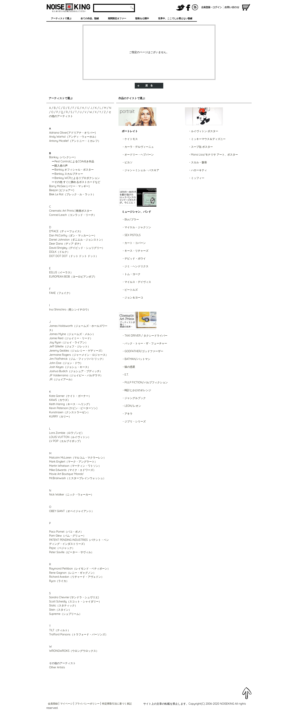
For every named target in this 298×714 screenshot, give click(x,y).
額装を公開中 (142, 18)
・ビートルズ (130, 289)
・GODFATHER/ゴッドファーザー (142, 351)
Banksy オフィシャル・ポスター (74, 169)
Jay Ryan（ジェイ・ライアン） (68, 342)
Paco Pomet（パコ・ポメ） (66, 531)
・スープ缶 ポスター (200, 146)
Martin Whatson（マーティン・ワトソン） (75, 465)
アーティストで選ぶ (61, 18)
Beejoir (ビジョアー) (61, 190)
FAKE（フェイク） (60, 293)
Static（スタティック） (63, 605)
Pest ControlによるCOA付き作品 (74, 161)
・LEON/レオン (131, 406)
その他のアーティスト (62, 663)
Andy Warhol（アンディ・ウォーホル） (73, 136)
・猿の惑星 (128, 367)
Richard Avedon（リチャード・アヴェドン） (76, 576)
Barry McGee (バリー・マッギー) (69, 186)
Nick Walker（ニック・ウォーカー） (71, 494)
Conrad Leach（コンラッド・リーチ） (72, 215)
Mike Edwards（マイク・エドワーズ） (72, 470)
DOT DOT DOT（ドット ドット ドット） (73, 256)
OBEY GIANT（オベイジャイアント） (71, 511)
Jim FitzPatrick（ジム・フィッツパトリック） (77, 359)
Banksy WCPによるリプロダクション (77, 178)
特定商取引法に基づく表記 (117, 703)
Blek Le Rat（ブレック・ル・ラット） (72, 194)
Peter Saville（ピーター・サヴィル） (71, 552)
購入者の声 (61, 165)
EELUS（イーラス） (61, 272)
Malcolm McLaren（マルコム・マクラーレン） (77, 457)
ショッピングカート (246, 7)
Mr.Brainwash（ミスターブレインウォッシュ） (77, 478)
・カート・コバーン (134, 243)
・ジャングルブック (134, 398)
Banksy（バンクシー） (63, 157)
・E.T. (125, 374)
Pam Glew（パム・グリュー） (67, 535)
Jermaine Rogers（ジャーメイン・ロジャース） (78, 355)
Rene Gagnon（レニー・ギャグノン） (72, 572)
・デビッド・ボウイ (134, 258)
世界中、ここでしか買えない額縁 (175, 18)
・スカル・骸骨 (197, 162)
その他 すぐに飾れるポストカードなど (77, 182)
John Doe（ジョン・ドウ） (66, 363)
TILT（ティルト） (59, 630)
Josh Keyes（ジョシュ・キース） (69, 367)
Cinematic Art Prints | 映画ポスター (70, 210)
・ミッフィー (196, 178)
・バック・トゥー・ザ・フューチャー (144, 343)
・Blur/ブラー (130, 219)
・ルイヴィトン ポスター (203, 131)
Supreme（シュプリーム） (65, 614)
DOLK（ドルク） (59, 252)
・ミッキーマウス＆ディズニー (207, 139)
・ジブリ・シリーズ (134, 421)
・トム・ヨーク (131, 274)
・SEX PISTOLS (131, 235)
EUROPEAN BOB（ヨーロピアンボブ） (72, 276)
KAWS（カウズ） (59, 400)
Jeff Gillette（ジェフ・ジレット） (69, 346)
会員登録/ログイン (211, 7)
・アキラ (127, 413)
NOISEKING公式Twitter (180, 7)
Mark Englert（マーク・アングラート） (73, 461)
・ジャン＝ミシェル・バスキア (140, 170)
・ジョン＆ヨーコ (132, 297)
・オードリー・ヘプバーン (138, 154)
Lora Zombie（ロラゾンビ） (66, 433)
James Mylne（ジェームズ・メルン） (72, 334)
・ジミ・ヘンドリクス (135, 266)
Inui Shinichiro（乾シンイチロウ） (69, 309)
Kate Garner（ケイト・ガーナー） (70, 396)
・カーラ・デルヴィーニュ (138, 146)
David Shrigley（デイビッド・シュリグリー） (77, 248)
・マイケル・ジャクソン (136, 227)
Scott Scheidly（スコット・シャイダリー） (75, 601)
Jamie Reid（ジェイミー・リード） (71, 338)
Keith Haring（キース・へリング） (70, 404)
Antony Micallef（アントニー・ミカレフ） (74, 141)
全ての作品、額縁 (90, 18)
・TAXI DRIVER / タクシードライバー (144, 335)
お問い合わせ (232, 7)
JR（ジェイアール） (61, 379)
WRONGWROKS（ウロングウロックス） (74, 651)
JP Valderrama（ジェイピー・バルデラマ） (76, 375)
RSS (195, 7)
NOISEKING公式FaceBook (188, 7)
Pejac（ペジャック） (62, 548)
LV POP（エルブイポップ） (65, 441)
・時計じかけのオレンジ (136, 390)
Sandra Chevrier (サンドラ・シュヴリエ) (74, 597)
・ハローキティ (197, 170)
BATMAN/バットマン (137, 359)
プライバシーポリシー (87, 703)
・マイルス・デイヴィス (136, 282)
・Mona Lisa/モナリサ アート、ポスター (213, 154)
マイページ (66, 703)
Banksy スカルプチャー (68, 174)
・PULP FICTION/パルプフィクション (145, 382)
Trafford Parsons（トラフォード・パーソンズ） (78, 634)
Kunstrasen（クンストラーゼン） (69, 412)
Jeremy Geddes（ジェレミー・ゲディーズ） (76, 350)
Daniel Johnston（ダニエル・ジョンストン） (76, 239)
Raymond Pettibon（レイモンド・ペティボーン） (79, 568)
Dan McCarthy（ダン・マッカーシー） (72, 235)
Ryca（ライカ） (59, 581)
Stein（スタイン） (60, 609)
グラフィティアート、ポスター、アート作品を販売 (68, 7)
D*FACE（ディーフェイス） (65, 231)
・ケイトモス (130, 139)
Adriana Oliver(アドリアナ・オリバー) (72, 132)
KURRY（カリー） (60, 416)
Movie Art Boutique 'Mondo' (66, 474)
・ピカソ (127, 162)
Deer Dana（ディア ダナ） (65, 243)
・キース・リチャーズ (135, 250)
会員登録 (53, 703)
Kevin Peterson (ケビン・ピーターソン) (73, 408)
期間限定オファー (117, 18)
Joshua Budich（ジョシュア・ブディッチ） (75, 371)
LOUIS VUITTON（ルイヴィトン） (70, 437)
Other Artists (57, 667)
